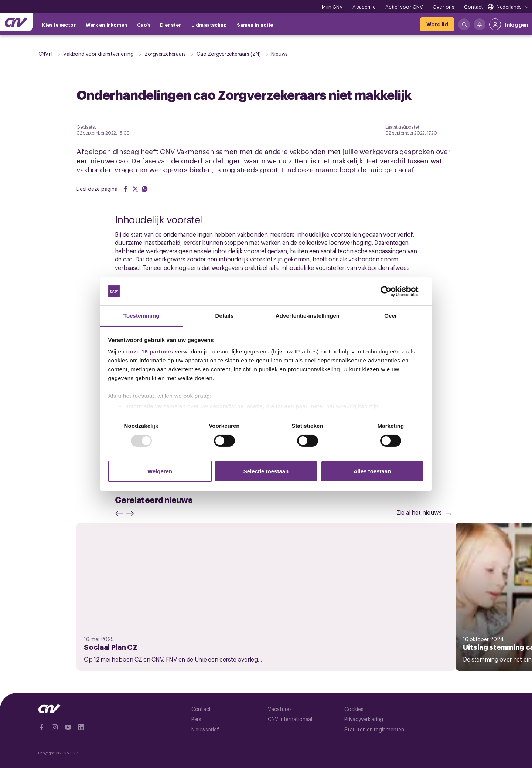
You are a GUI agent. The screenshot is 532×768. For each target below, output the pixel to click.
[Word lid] (437, 24)
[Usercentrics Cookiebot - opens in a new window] (391, 291)
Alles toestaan (372, 471)
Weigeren (159, 471)
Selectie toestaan (266, 471)
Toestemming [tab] (141, 315)
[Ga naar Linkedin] (81, 727)
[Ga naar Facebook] (41, 727)
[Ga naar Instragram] (54, 727)
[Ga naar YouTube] (68, 727)
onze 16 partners (149, 351)
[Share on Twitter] (135, 189)
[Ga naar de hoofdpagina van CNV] (16, 22)
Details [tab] (224, 315)
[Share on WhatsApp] (145, 189)
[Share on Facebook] (126, 189)
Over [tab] (390, 315)
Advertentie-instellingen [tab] (308, 315)
